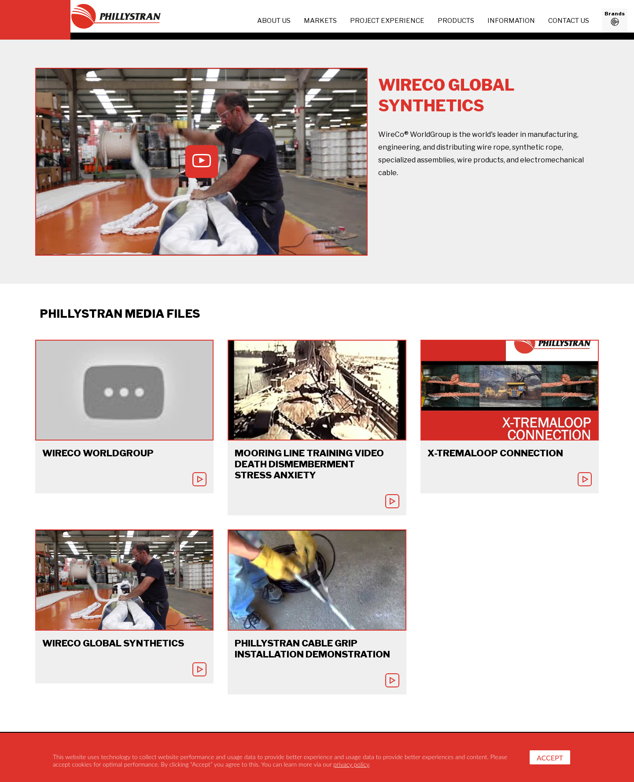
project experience (387, 21)
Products (456, 21)
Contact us (568, 21)
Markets (320, 21)
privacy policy (351, 764)
